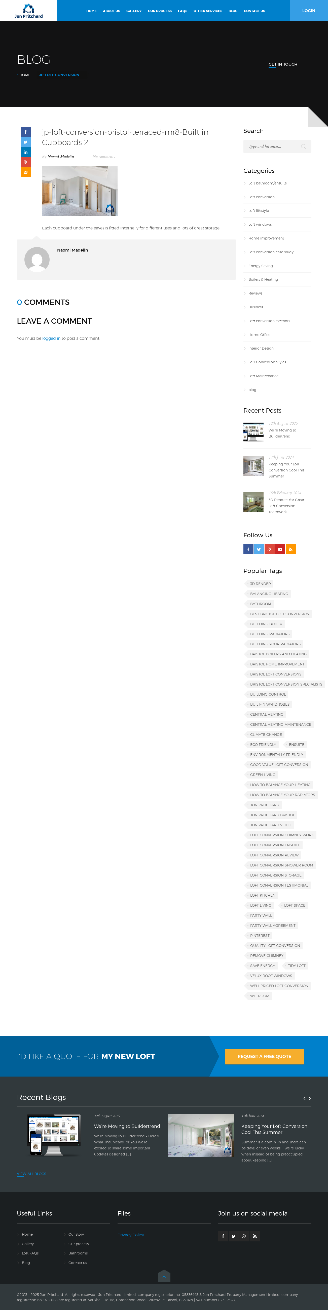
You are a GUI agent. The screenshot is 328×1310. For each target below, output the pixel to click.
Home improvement (266, 238)
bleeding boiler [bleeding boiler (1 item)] (266, 624)
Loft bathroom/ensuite (267, 183)
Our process (78, 1244)
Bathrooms (78, 1253)
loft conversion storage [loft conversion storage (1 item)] (276, 875)
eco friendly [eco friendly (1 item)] (263, 744)
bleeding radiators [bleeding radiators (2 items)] (270, 634)
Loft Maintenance (263, 376)
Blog (26, 1262)
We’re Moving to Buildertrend (282, 433)
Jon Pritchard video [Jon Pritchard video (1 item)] (270, 825)
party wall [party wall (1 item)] (261, 915)
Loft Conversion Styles (267, 362)
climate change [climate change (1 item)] (266, 734)
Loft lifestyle (258, 210)
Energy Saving (260, 266)
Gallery (28, 1244)
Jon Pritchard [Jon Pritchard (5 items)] (264, 805)
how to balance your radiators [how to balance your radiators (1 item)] (282, 795)
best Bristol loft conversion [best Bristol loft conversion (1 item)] (279, 614)
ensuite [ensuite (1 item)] (296, 744)
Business (255, 307)
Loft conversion (261, 197)
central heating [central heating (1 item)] (266, 714)
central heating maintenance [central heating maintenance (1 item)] (280, 724)
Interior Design (261, 348)
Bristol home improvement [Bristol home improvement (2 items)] (277, 664)
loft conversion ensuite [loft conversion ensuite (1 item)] (275, 845)
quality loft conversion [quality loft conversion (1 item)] (275, 945)
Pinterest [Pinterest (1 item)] (260, 935)
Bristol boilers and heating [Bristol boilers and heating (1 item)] (278, 654)
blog (252, 389)
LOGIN (308, 10)
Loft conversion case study (271, 252)
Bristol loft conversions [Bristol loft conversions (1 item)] (276, 674)
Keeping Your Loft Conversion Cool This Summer (286, 470)
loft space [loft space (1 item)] (294, 905)
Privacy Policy (131, 1235)
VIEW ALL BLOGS (31, 1174)
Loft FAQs (30, 1253)
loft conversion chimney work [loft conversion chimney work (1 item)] (282, 835)
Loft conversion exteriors (269, 321)
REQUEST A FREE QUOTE (264, 1056)
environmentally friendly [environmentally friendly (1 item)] (276, 754)
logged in (51, 338)
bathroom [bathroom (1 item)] (260, 604)
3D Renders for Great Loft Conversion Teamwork (286, 506)
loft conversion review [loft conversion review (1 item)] (274, 855)
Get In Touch (283, 64)
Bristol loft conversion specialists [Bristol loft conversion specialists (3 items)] (286, 684)
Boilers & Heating (263, 279)
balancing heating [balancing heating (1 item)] (269, 594)
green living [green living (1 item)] (262, 774)
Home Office (259, 334)
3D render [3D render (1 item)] (260, 583)
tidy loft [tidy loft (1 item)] (297, 965)
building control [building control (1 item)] (268, 694)
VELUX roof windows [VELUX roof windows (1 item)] (271, 976)
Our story (76, 1234)
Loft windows (260, 224)
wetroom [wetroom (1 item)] (259, 996)
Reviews (255, 293)
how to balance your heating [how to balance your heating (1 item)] (280, 785)
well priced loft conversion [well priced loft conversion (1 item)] (279, 986)
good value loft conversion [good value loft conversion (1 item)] (279, 764)
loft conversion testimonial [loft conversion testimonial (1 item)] (279, 885)
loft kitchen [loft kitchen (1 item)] (262, 895)
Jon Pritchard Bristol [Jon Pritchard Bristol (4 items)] (272, 815)
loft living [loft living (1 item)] (260, 905)
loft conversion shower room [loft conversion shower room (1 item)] (281, 865)
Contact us (77, 1262)
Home (24, 75)
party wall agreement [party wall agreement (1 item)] (273, 925)
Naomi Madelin (61, 156)
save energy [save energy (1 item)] (262, 965)
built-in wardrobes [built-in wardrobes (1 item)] (270, 704)
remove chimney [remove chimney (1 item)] (266, 955)
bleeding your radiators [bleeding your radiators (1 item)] (275, 644)
